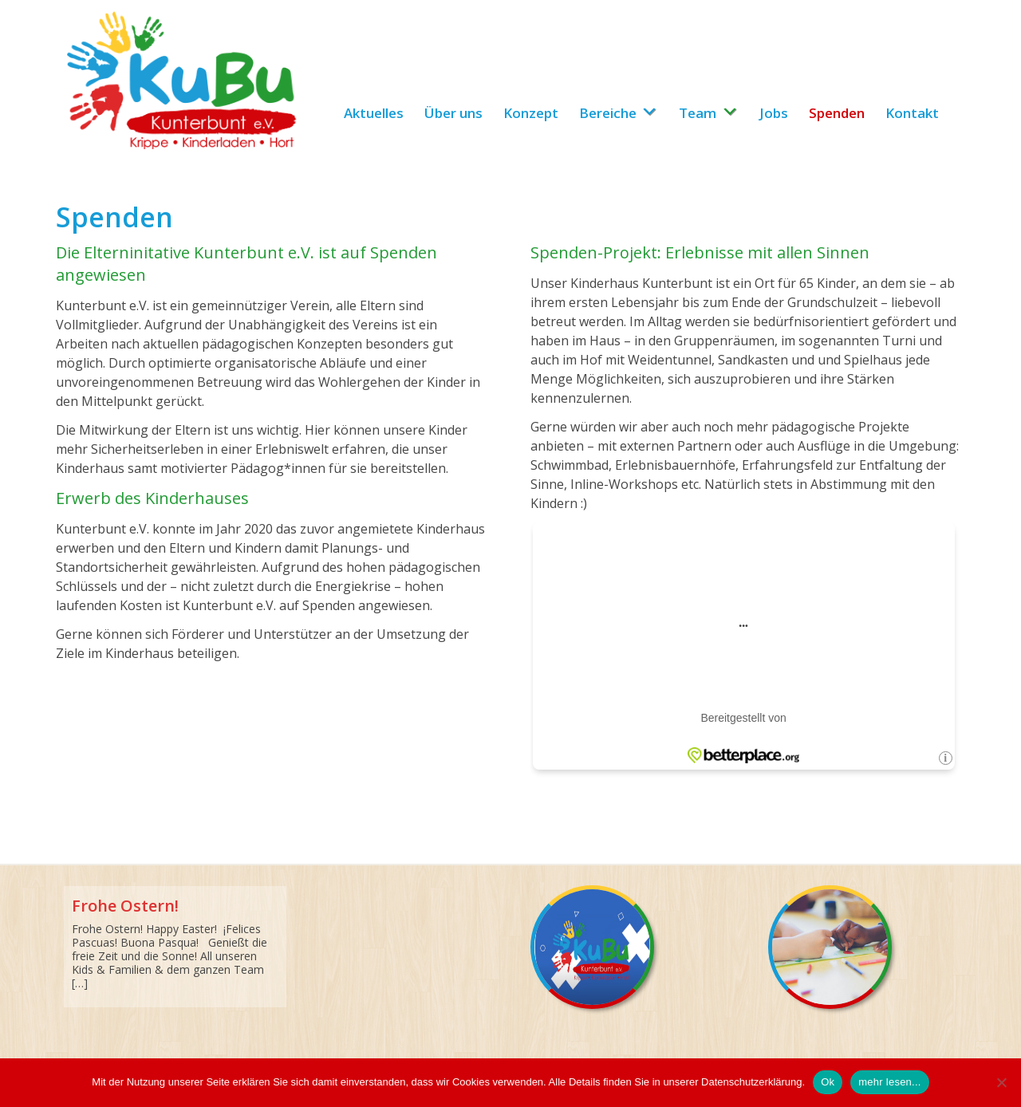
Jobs (773, 113)
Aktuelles (374, 113)
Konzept (530, 113)
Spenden (837, 113)
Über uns (453, 113)
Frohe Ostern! (125, 905)
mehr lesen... (889, 1082)
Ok (827, 1082)
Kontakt (912, 113)
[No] (1001, 1082)
